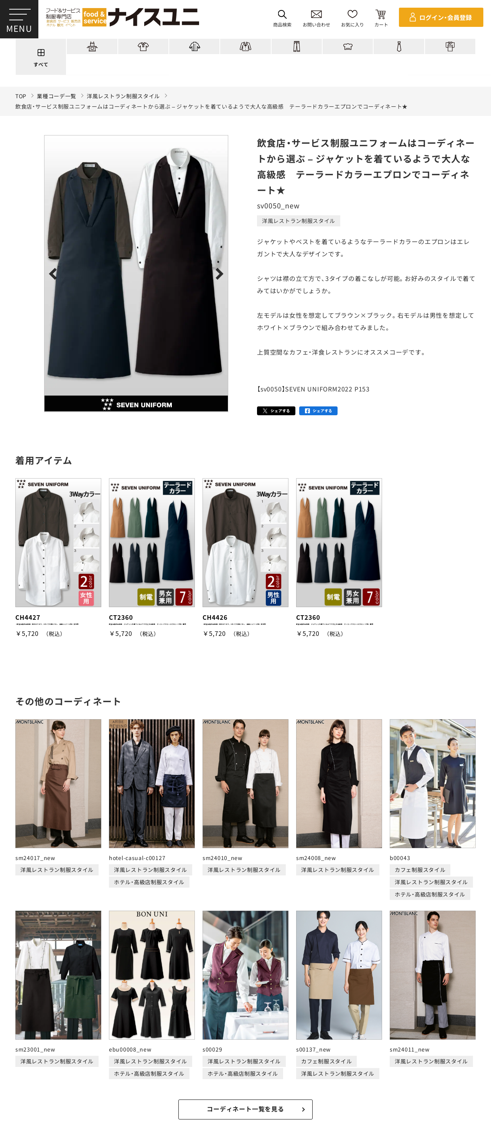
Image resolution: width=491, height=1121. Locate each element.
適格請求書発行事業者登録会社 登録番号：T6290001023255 (245, 1016)
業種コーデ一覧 (56, 96)
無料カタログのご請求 (374, 1072)
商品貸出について (314, 1072)
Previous (54, 274)
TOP (20, 96)
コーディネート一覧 (129, 1043)
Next (217, 274)
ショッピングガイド (255, 1043)
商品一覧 (80, 1043)
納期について (194, 1072)
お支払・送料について (141, 1072)
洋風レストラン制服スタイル (123, 96)
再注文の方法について (79, 1072)
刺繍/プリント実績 (192, 1043)
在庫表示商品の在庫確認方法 (446, 1072)
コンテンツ (308, 1043)
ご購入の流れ (26, 1072)
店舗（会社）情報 (355, 1043)
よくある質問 (405, 1043)
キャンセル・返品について (251, 1072)
